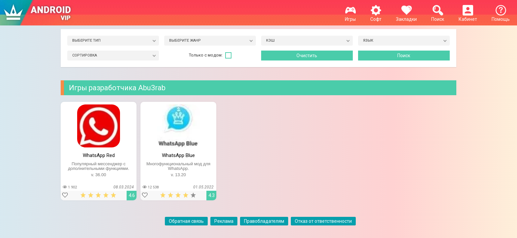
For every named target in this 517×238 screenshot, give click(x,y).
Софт (375, 16)
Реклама (223, 221)
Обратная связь (186, 221)
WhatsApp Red (99, 155)
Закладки (406, 16)
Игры (350, 16)
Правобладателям (264, 221)
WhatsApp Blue (178, 155)
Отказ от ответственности (323, 221)
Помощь (501, 16)
